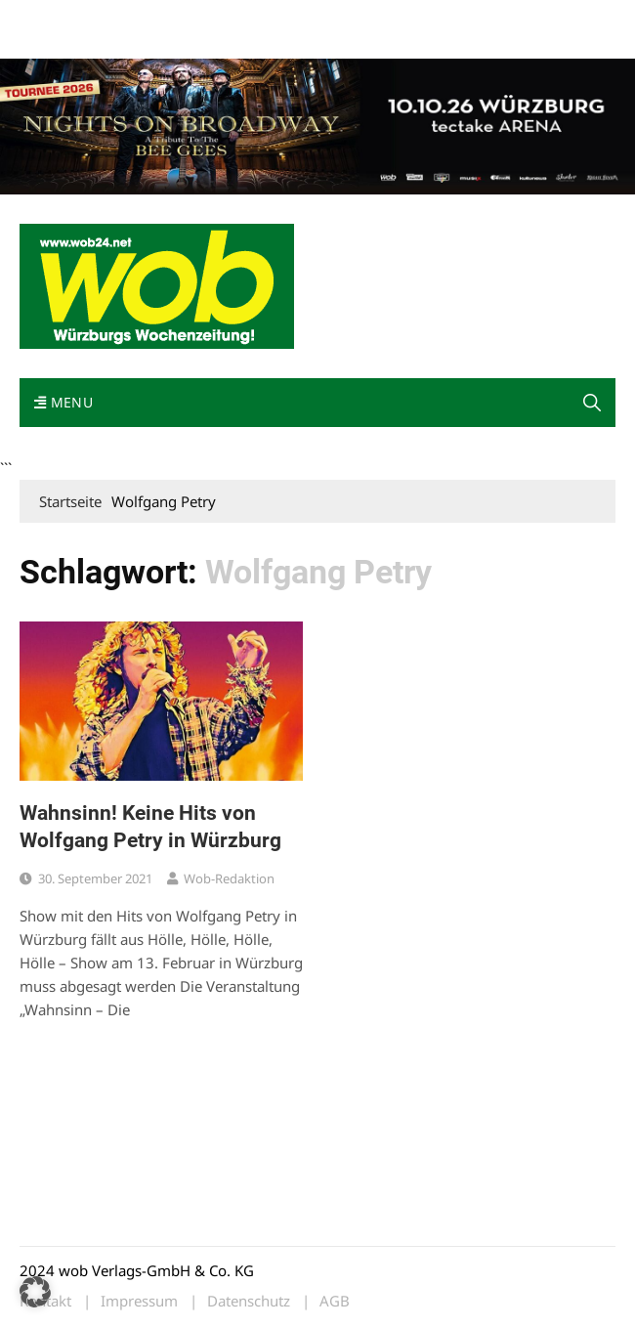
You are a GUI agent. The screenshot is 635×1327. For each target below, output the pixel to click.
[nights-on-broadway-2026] (317, 125)
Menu (63, 402)
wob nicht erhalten (154, 18)
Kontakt (242, 18)
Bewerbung (129, 41)
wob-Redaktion (229, 878)
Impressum (53, 41)
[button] (592, 402)
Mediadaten (55, 18)
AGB (334, 1301)
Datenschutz (248, 1301)
